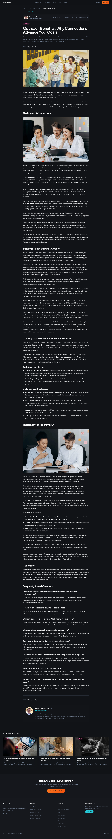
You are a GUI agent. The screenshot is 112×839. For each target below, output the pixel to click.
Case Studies (47, 2)
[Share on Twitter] (32, 46)
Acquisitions (61, 823)
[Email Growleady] (6, 813)
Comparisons (61, 818)
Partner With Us (62, 826)
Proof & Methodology (63, 809)
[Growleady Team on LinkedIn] (52, 708)
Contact (60, 821)
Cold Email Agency (35, 807)
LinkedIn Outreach (35, 818)
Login (98, 2)
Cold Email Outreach (35, 809)
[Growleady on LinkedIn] (3, 813)
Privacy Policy (105, 833)
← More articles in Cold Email (30, 12)
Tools (54, 2)
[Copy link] (35, 46)
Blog (60, 2)
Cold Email (37, 8)
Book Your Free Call (56, 791)
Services (38, 2)
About (65, 2)
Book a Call (105, 2)
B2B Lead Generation (35, 815)
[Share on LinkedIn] (28, 46)
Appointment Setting (35, 812)
